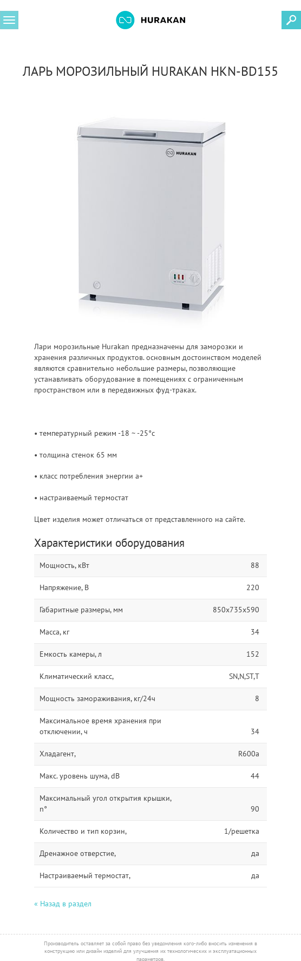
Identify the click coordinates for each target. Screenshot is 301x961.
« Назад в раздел (62, 903)
